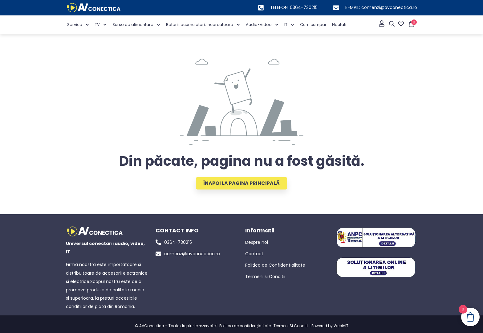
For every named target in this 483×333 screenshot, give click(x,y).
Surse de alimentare (136, 25)
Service (78, 25)
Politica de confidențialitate (245, 325)
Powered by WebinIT (329, 325)
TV (101, 25)
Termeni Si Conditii (291, 325)
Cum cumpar (313, 24)
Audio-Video (262, 25)
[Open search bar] (392, 24)
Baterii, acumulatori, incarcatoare (203, 25)
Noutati (339, 24)
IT (289, 25)
